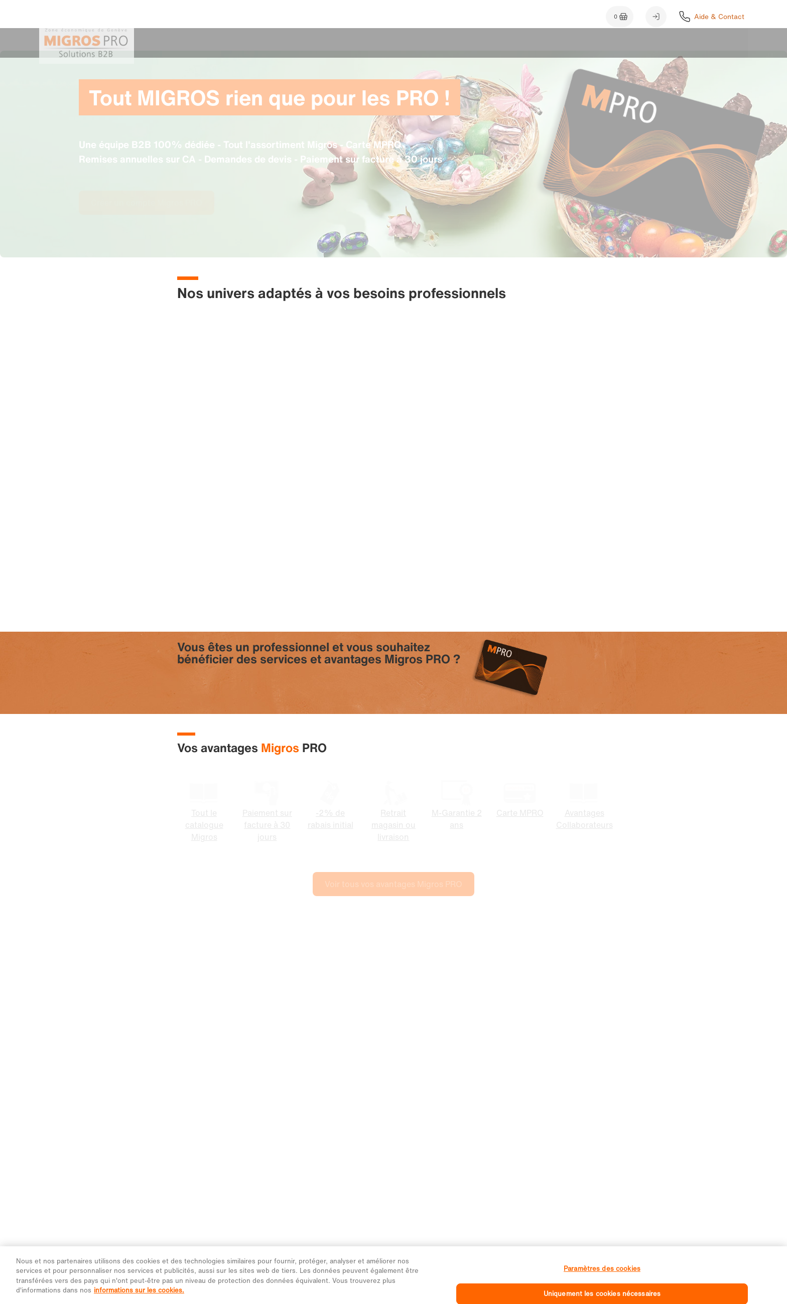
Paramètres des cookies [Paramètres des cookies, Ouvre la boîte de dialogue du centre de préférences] (602, 1281)
